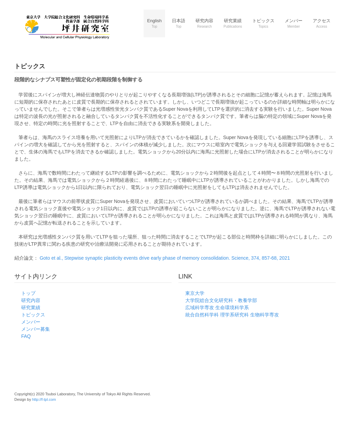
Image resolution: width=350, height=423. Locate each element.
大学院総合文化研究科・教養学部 (221, 300)
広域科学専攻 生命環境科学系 (217, 307)
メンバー (30, 322)
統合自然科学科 (202, 314)
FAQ (26, 336)
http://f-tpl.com (44, 399)
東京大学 (194, 293)
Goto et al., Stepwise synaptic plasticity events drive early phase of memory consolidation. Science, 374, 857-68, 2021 (167, 258)
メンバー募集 (35, 329)
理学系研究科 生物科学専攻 (249, 314)
